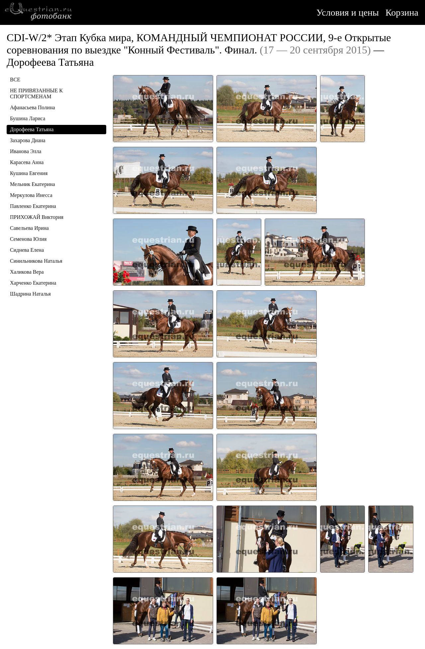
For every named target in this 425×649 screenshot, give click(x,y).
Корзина (401, 12)
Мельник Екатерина (32, 184)
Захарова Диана (27, 140)
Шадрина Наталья (30, 294)
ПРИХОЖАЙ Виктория (36, 217)
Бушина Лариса (27, 118)
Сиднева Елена (27, 250)
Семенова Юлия (28, 239)
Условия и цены (347, 12)
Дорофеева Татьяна (31, 129)
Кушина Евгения (28, 173)
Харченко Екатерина (33, 283)
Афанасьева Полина (32, 107)
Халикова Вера (27, 272)
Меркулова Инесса (31, 195)
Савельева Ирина (29, 228)
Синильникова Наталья (36, 261)
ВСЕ (15, 79)
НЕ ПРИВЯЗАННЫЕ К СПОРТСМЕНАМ (36, 93)
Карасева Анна (26, 162)
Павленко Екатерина (33, 206)
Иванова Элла (25, 151)
